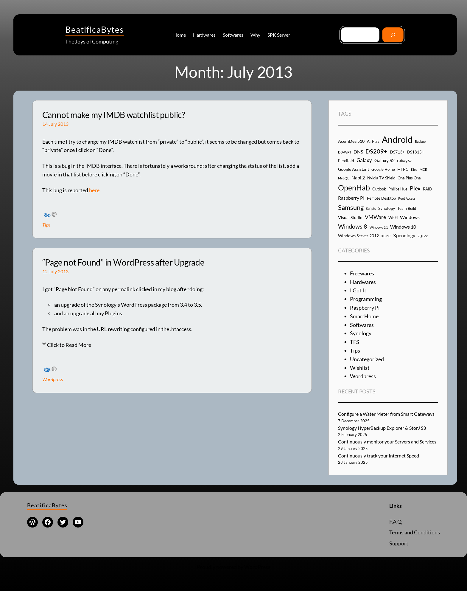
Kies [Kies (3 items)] (414, 169)
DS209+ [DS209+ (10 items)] (376, 151)
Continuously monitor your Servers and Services (387, 441)
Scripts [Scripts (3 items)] (371, 208)
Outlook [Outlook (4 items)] (379, 189)
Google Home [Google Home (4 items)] (383, 169)
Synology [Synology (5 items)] (386, 208)
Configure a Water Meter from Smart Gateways (386, 414)
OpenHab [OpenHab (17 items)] (354, 187)
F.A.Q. (395, 521)
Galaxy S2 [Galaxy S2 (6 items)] (384, 160)
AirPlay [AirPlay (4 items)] (373, 141)
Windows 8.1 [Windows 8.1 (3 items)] (379, 227)
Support (398, 543)
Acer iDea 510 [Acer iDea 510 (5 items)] (351, 141)
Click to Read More (69, 345)
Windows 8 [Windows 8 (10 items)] (352, 226)
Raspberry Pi (365, 307)
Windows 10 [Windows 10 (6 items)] (403, 226)
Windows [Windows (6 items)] (410, 217)
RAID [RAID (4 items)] (427, 189)
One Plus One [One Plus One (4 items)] (409, 178)
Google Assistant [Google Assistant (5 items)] (353, 169)
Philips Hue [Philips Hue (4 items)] (397, 189)
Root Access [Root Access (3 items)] (406, 198)
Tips (46, 224)
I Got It (358, 290)
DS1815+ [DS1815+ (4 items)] (415, 152)
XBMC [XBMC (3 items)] (386, 236)
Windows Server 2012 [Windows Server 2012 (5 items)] (358, 235)
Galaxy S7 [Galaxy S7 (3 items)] (404, 161)
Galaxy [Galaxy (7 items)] (364, 160)
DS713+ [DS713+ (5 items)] (397, 151)
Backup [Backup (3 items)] (420, 141)
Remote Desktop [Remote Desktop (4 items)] (381, 198)
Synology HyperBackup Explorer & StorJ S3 (382, 428)
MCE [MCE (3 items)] (423, 169)
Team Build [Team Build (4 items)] (406, 208)
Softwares (362, 325)
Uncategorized (367, 359)
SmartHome (364, 316)
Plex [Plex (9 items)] (415, 188)
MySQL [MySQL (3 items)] (343, 178)
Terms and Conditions (414, 532)
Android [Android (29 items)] (397, 139)
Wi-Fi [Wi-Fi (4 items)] (393, 217)
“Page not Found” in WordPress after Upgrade (123, 262)
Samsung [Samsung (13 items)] (351, 207)
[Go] (393, 34)
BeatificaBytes (94, 29)
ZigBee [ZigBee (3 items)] (423, 236)
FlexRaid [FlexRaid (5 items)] (346, 160)
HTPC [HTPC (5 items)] (403, 169)
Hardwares (363, 282)
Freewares (362, 273)
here (94, 190)
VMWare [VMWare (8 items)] (375, 217)
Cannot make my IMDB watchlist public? (113, 115)
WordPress (257, 567)
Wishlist (360, 367)
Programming (366, 299)
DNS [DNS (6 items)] (358, 151)
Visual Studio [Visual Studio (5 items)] (350, 217)
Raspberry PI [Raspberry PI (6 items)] (351, 198)
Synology (360, 333)
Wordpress (52, 379)
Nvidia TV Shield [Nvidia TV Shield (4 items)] (381, 178)
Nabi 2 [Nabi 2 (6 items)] (358, 177)
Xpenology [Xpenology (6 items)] (404, 235)
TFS (354, 342)
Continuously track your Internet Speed (378, 455)
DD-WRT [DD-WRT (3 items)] (344, 152)
